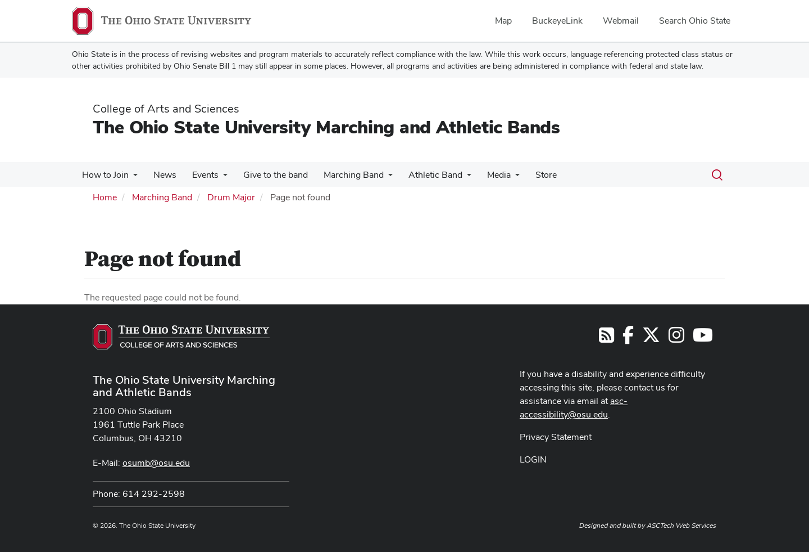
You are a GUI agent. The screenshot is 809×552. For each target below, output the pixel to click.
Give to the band (267, 175)
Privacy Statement (556, 437)
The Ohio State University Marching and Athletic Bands (326, 126)
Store (529, 175)
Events (200, 175)
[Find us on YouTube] (703, 338)
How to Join (104, 175)
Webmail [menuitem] (621, 20)
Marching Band (343, 175)
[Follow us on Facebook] (628, 338)
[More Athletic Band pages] (454, 178)
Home (105, 197)
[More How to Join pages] (132, 178)
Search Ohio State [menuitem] (694, 20)
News (161, 175)
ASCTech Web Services (681, 525)
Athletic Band (423, 175)
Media (484, 175)
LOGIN (533, 459)
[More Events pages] (217, 178)
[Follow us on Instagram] (676, 338)
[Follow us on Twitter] (651, 338)
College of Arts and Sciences (166, 108)
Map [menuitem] (503, 20)
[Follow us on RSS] (606, 338)
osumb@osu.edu (156, 463)
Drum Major (231, 197)
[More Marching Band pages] (378, 178)
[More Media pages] (500, 178)
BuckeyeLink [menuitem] (557, 20)
